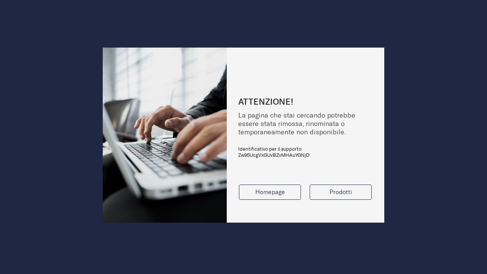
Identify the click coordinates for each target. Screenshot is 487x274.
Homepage (270, 192)
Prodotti (340, 192)
